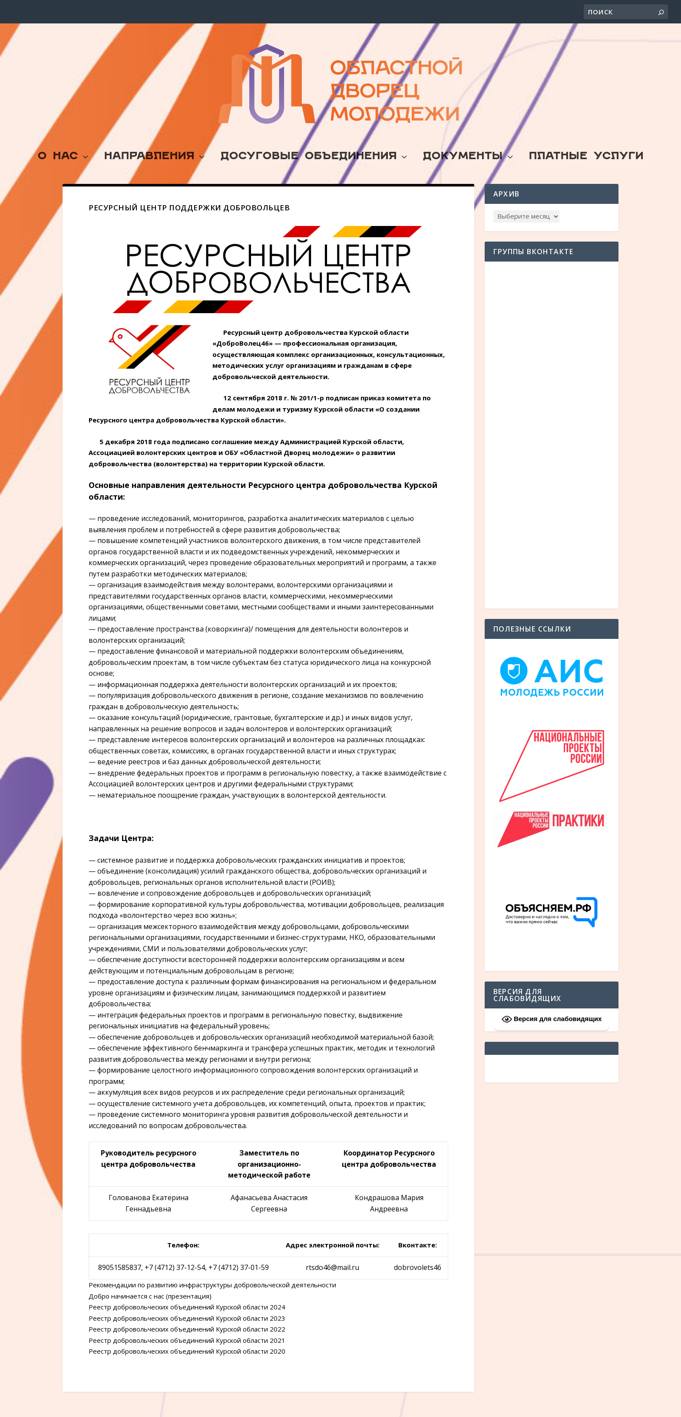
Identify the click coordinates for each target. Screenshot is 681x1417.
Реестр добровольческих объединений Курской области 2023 (187, 1333)
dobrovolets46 (417, 1282)
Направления (149, 172)
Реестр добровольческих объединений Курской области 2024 (187, 1321)
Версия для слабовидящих (552, 1034)
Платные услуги (586, 172)
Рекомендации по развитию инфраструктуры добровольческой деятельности (212, 1299)
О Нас (58, 172)
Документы (463, 172)
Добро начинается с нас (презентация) (150, 1310)
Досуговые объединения (309, 172)
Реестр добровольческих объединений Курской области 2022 (187, 1343)
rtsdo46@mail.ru (332, 1282)
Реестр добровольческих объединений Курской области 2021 (187, 1355)
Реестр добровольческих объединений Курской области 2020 (187, 1365)
